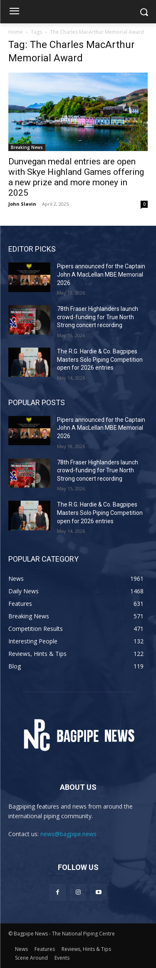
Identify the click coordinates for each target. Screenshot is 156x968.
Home (15, 31)
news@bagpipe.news (68, 834)
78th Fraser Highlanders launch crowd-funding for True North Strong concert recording (97, 316)
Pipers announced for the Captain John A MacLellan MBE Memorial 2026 (101, 274)
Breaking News (27, 147)
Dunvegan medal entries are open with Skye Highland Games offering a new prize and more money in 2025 (76, 177)
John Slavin (22, 204)
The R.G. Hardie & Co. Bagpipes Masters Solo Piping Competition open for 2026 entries (100, 359)
